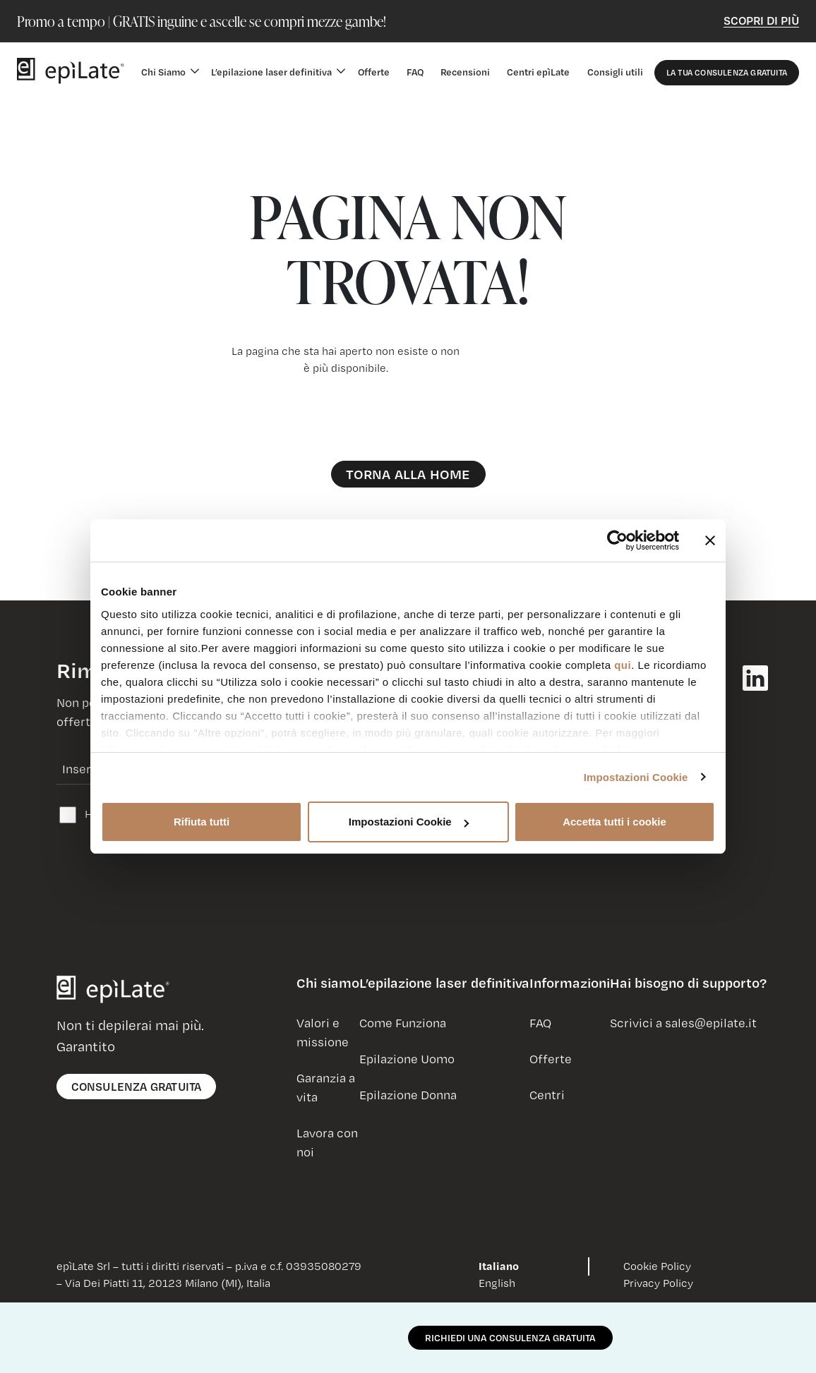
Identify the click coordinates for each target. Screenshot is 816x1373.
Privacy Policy (658, 1283)
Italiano (499, 1266)
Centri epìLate (538, 72)
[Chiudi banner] (710, 540)
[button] (327, 988)
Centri (547, 1095)
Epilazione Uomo (407, 1059)
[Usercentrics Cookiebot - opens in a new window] (617, 540)
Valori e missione (322, 1032)
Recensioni (465, 72)
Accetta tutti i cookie (614, 822)
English (497, 1283)
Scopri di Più (761, 20)
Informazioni (569, 983)
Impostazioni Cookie (636, 777)
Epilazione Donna (408, 1095)
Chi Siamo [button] (163, 72)
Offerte (374, 72)
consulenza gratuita (136, 1086)
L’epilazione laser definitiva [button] (271, 72)
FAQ (415, 72)
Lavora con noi (327, 1142)
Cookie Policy (657, 1266)
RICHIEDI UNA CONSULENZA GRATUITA (510, 1337)
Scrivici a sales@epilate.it (683, 1023)
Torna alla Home (408, 474)
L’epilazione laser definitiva (444, 983)
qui (622, 665)
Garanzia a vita (325, 1087)
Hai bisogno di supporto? (688, 983)
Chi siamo (327, 983)
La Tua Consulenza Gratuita (726, 72)
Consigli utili (615, 72)
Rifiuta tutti (201, 822)
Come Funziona (402, 1023)
